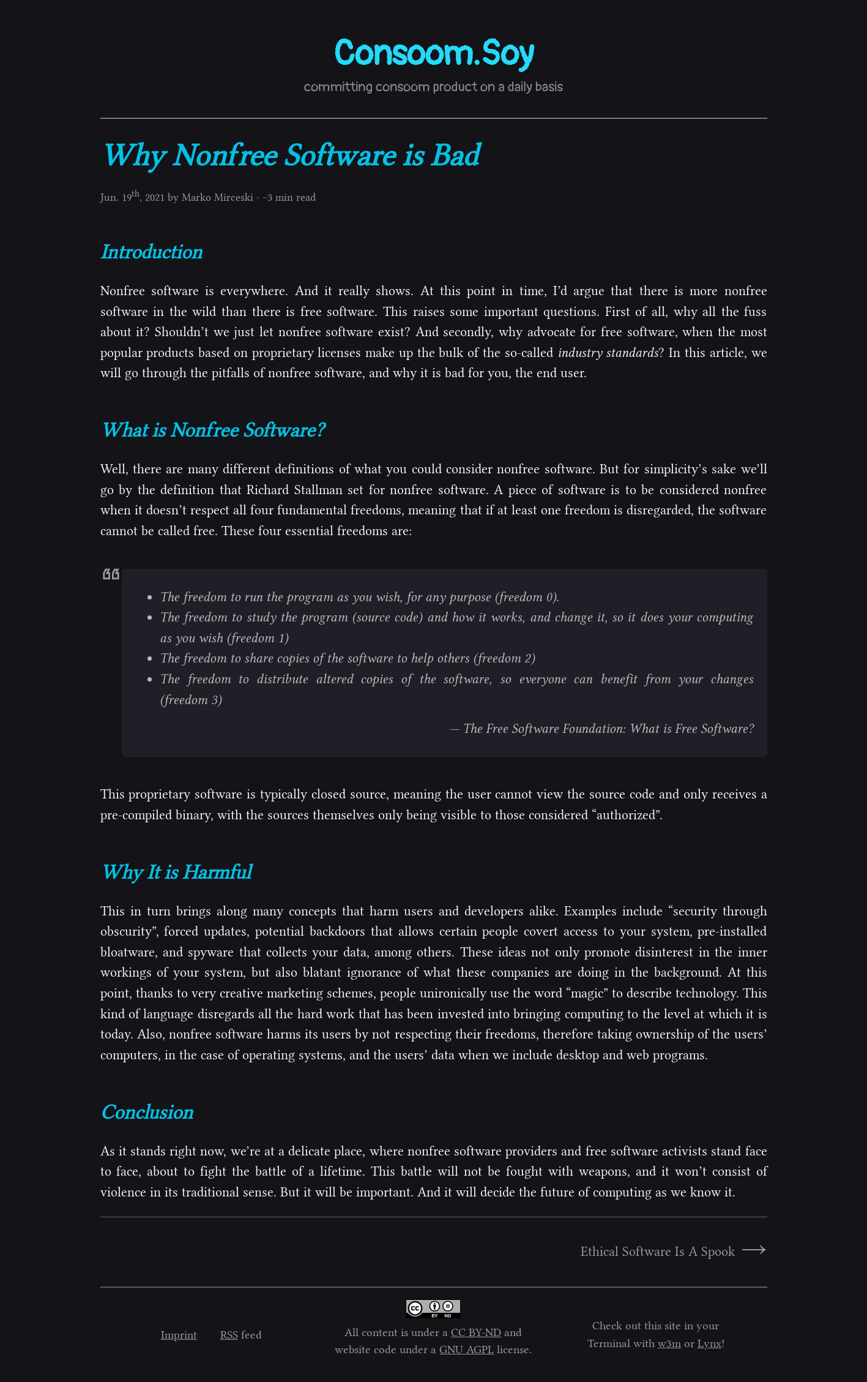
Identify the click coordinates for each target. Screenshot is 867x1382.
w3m (669, 1343)
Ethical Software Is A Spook (658, 1252)
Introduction (151, 251)
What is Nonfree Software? (212, 429)
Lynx (709, 1343)
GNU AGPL (466, 1349)
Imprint (179, 1335)
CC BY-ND (476, 1332)
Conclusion (146, 1112)
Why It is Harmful (175, 872)
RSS (229, 1335)
